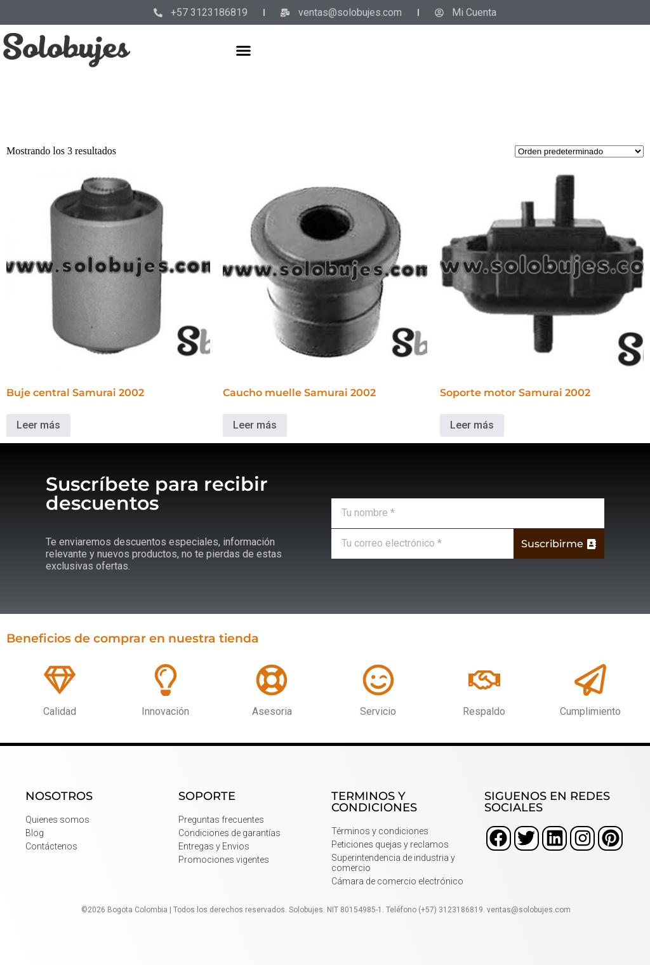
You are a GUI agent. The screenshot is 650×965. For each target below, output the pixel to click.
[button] (244, 50)
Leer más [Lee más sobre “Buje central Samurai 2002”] (38, 425)
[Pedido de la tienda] (579, 151)
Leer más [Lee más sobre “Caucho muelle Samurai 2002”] (255, 425)
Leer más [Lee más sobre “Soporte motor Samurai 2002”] (472, 425)
